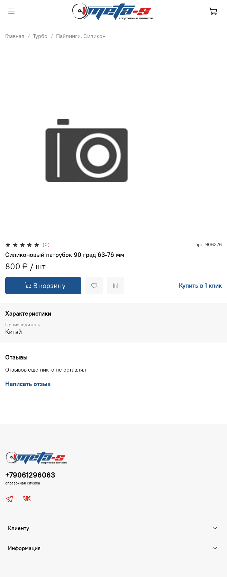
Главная (14, 35)
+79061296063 (30, 475)
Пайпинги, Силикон (81, 35)
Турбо (40, 35)
